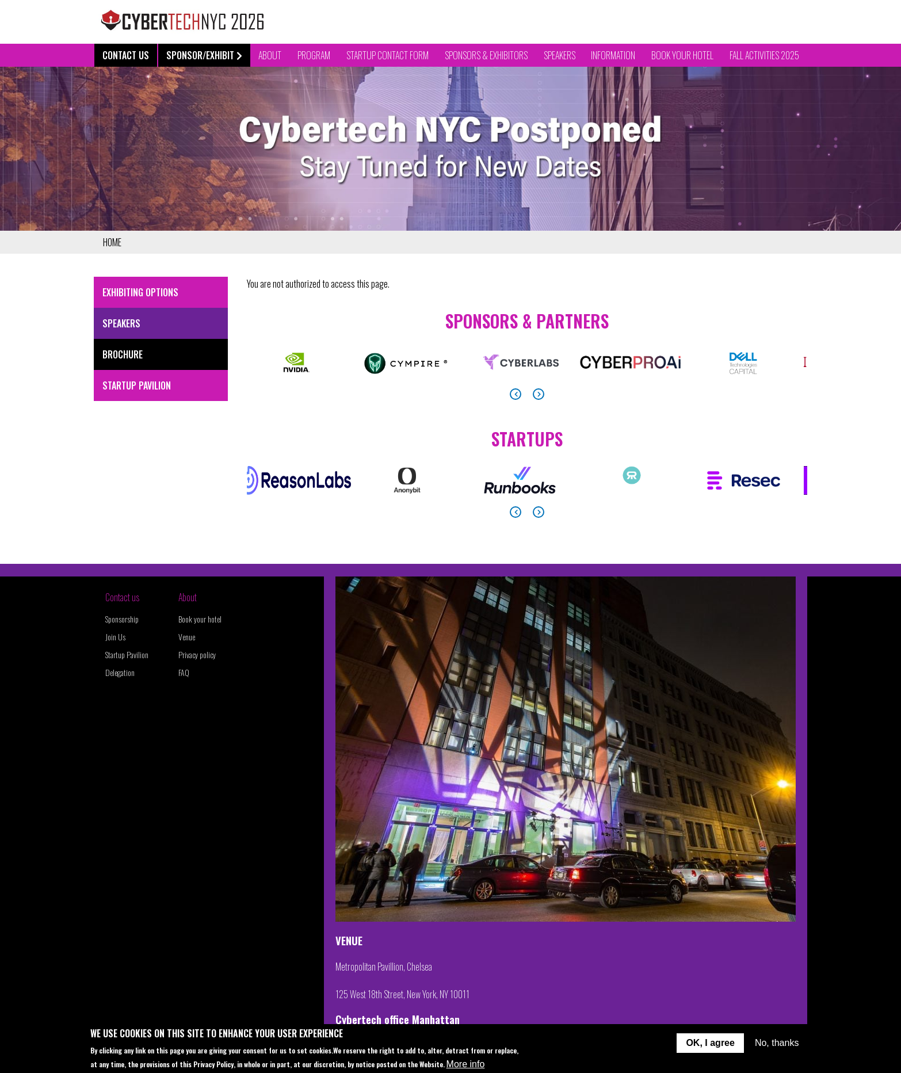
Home (112, 242)
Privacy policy (197, 654)
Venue (186, 637)
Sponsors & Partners (527, 321)
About (187, 597)
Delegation (120, 672)
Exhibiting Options (140, 292)
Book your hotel (200, 619)
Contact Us (125, 55)
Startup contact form (387, 55)
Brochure (122, 354)
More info (465, 1066)
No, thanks (777, 1044)
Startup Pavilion (136, 385)
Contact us (122, 597)
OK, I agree (710, 1044)
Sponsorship (122, 619)
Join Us (115, 637)
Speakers (559, 55)
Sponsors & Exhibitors (486, 55)
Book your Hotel (682, 55)
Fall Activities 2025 (764, 55)
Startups (527, 439)
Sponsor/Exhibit (204, 55)
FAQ (183, 672)
